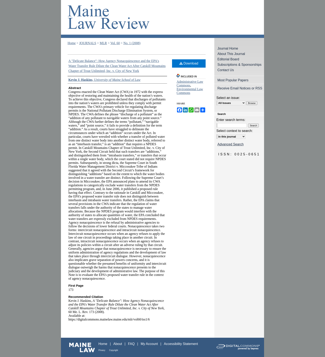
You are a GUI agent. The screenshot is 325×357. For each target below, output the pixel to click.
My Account (150, 344)
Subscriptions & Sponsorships (239, 64)
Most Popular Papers (232, 80)
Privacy (102, 350)
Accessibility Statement (181, 344)
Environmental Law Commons (190, 91)
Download (188, 63)
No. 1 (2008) (131, 43)
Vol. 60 (115, 43)
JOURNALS (87, 43)
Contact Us (225, 70)
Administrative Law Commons (190, 83)
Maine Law (80, 347)
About (118, 344)
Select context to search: (234, 131)
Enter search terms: (230, 120)
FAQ (132, 344)
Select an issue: (228, 98)
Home (72, 43)
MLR (103, 43)
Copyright (113, 350)
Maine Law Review (162, 19)
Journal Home (227, 48)
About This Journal (231, 54)
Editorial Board (228, 59)
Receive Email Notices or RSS (239, 88)
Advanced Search (230, 144)
